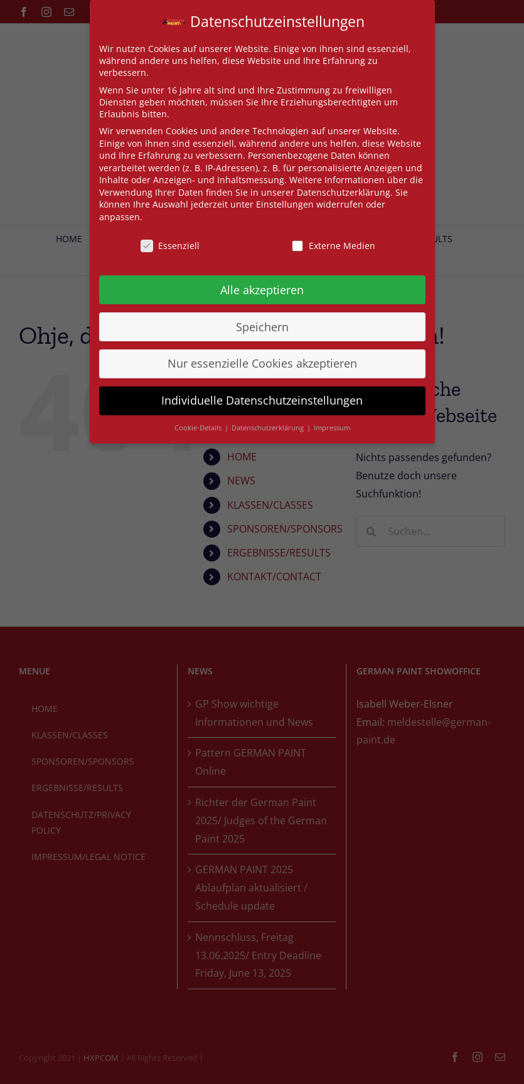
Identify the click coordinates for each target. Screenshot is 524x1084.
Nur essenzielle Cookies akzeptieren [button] (262, 363)
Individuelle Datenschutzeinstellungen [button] (262, 400)
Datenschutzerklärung (343, 192)
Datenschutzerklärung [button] (269, 427)
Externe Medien (333, 246)
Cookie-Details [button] (198, 427)
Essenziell (170, 246)
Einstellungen (285, 204)
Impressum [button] (332, 427)
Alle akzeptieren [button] (262, 289)
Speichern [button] (262, 326)
